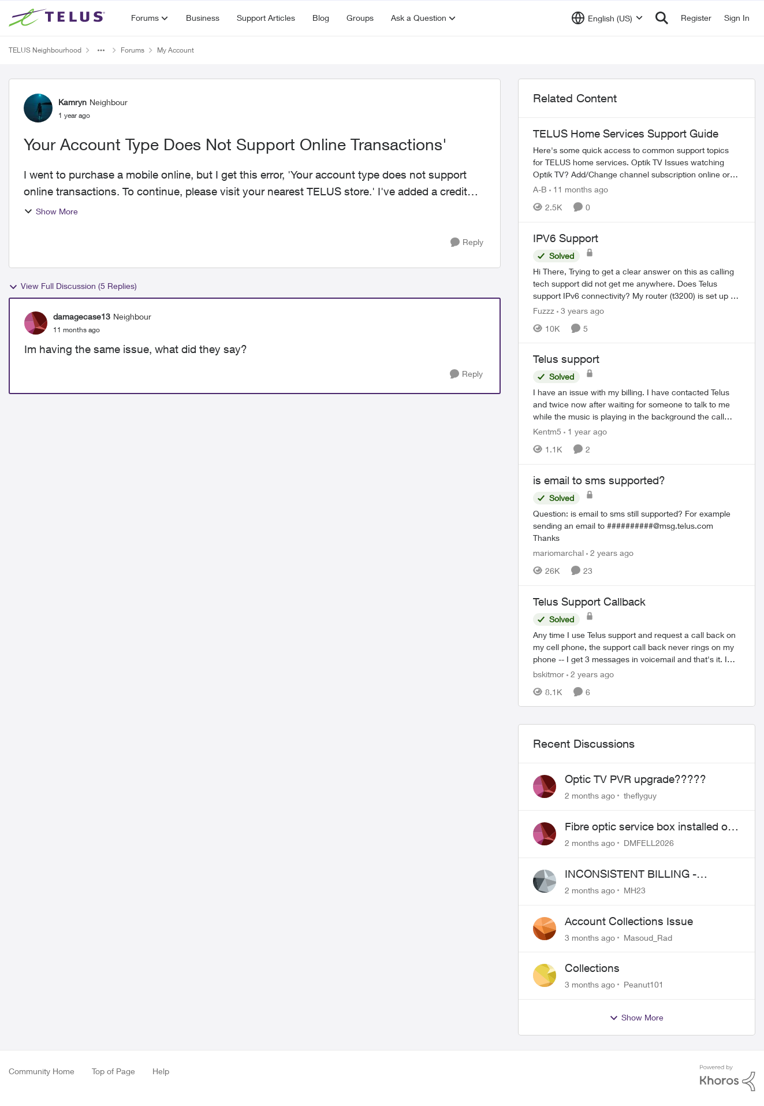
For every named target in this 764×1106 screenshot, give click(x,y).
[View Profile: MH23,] (544, 881)
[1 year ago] (585, 431)
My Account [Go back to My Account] (175, 50)
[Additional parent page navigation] (101, 50)
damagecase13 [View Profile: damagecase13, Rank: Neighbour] (81, 316)
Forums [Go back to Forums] (132, 50)
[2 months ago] (590, 795)
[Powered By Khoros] (727, 1078)
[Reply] (467, 242)
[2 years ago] (609, 553)
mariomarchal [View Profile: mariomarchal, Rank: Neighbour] (558, 553)
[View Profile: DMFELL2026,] (544, 833)
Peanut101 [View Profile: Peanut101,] (644, 984)
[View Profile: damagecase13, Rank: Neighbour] (35, 323)
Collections (592, 968)
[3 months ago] (590, 937)
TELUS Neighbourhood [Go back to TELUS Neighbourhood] (45, 50)
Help (160, 1071)
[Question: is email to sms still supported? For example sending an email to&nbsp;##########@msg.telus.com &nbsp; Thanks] (636, 525)
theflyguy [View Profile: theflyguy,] (640, 795)
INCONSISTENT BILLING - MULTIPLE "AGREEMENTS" (634, 874)
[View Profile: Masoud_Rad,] (544, 928)
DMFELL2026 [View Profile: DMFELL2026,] (649, 843)
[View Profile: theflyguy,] (544, 786)
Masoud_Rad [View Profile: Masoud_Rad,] (648, 937)
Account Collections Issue (629, 921)
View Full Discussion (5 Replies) (73, 286)
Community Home (41, 1071)
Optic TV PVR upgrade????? (635, 779)
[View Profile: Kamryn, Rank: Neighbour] (38, 108)
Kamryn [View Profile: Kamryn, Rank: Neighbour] (72, 102)
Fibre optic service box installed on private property (649, 827)
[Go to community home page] (58, 18)
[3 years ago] (580, 310)
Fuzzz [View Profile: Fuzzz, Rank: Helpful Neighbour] (543, 310)
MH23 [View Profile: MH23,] (635, 890)
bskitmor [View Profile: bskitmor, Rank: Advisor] (548, 673)
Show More (51, 211)
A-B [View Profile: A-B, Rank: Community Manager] (540, 189)
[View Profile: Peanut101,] (544, 975)
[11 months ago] (578, 189)
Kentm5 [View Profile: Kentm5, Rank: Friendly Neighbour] (547, 431)
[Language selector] (607, 17)
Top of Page (113, 1071)
